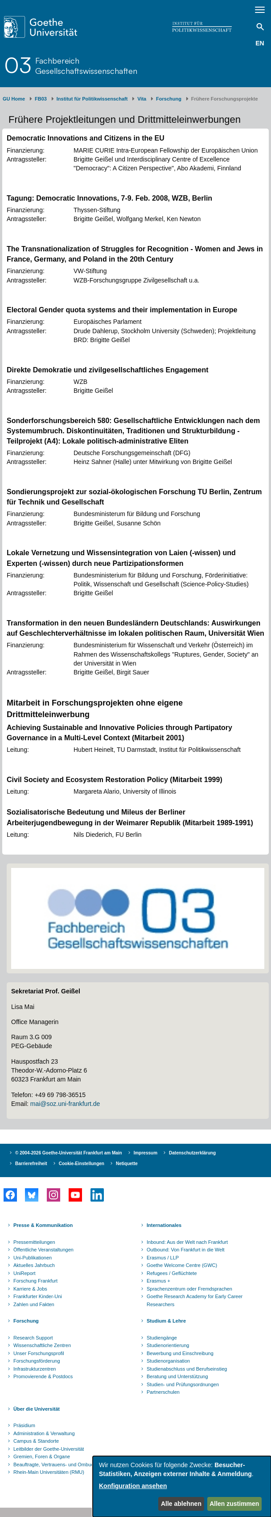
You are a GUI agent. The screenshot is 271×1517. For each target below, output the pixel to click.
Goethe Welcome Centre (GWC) (182, 1265)
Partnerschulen (163, 1392)
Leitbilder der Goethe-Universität (48, 1449)
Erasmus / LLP (163, 1257)
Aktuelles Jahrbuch (34, 1265)
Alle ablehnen (181, 1503)
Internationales (164, 1225)
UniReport (24, 1273)
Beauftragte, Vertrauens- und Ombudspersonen (65, 1464)
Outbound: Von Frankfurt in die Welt (186, 1249)
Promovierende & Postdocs (43, 1376)
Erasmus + (158, 1280)
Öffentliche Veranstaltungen (43, 1249)
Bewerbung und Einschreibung (180, 1353)
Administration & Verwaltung (44, 1433)
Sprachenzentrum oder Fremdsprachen (189, 1288)
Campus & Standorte (36, 1441)
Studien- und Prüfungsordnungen (183, 1384)
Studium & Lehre (166, 1320)
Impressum (145, 1152)
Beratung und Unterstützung (177, 1376)
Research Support (33, 1337)
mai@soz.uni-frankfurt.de (65, 1103)
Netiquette (127, 1163)
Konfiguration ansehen (133, 1485)
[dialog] (182, 1486)
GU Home (14, 98)
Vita (141, 98)
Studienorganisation (168, 1361)
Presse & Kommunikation (43, 1225)
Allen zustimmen (234, 1503)
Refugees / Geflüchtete (172, 1273)
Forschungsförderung (36, 1361)
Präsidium (24, 1425)
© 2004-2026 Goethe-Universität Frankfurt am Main (68, 1152)
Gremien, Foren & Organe (41, 1456)
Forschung (168, 98)
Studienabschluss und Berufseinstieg (187, 1369)
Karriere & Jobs (30, 1288)
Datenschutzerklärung (192, 1152)
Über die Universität (36, 1409)
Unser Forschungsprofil (38, 1353)
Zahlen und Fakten (33, 1304)
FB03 (41, 98)
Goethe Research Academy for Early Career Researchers (194, 1300)
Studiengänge (162, 1337)
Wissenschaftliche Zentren (42, 1345)
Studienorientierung (168, 1345)
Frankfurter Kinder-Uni (37, 1296)
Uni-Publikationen (32, 1257)
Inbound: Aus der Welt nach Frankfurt (187, 1242)
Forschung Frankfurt (35, 1280)
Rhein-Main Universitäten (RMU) (48, 1472)
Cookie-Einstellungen (81, 1163)
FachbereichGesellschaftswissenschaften (86, 66)
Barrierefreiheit (31, 1163)
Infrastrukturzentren (34, 1369)
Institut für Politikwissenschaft (92, 98)
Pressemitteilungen (34, 1242)
